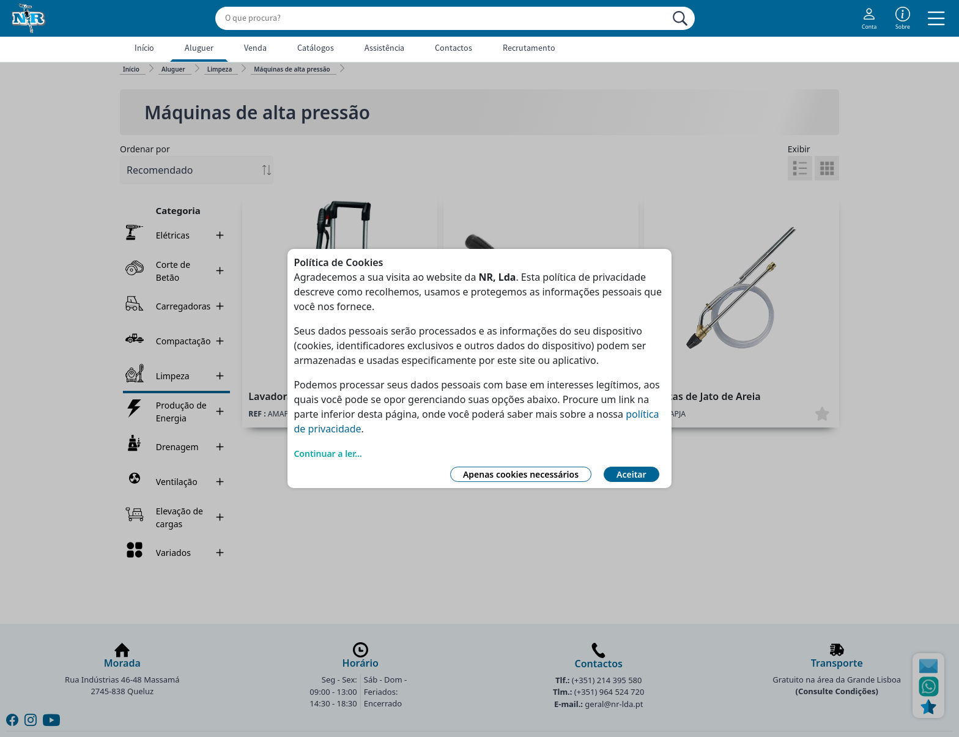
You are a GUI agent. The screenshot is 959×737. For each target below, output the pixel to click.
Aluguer (199, 47)
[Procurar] (680, 18)
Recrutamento (529, 47)
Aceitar (631, 474)
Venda (255, 47)
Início (144, 47)
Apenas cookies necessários (521, 474)
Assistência (384, 47)
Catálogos (315, 47)
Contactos (453, 47)
